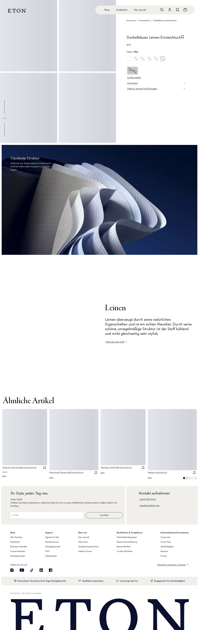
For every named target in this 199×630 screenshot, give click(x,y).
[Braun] (156, 58)
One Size (132, 70)
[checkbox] (182, 38)
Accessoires (131, 21)
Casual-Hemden (17, 551)
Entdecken (121, 10)
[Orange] (129, 58)
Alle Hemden (16, 537)
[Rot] (149, 58)
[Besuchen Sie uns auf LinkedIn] (41, 570)
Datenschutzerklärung (127, 542)
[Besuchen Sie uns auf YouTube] (22, 570)
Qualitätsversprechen (88, 547)
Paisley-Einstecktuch (157, 473)
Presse (163, 556)
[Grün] (142, 58)
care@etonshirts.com (149, 506)
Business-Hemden (18, 547)
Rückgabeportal (52, 547)
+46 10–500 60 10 (147, 499)
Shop (107, 10)
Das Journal (140, 10)
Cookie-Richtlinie (125, 551)
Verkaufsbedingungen (127, 537)
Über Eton (83, 542)
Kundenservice (52, 542)
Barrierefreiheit (124, 547)
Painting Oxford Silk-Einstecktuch (116, 468)
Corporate (165, 537)
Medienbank (51, 556)
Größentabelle (134, 78)
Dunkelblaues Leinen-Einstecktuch (166, 21)
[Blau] (136, 58)
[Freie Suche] (162, 9)
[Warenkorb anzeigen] (185, 9)
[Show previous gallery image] (4, 107)
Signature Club (52, 537)
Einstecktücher (144, 21)
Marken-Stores (85, 551)
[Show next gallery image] (4, 129)
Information (156, 83)
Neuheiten (15, 542)
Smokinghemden (17, 556)
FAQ (47, 551)
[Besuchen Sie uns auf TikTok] (31, 570)
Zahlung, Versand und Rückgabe (156, 89)
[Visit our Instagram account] (12, 570)
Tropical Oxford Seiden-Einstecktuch (19, 468)
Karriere (164, 551)
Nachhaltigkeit (167, 547)
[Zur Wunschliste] (177, 9)
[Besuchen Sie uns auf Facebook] (50, 570)
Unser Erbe (165, 542)
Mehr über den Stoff (117, 342)
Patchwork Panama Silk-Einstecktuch (66, 473)
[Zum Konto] (169, 9)
